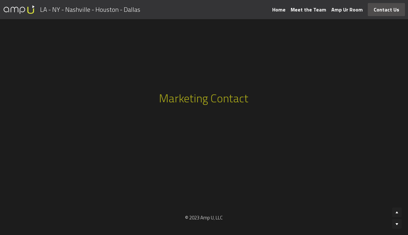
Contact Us (386, 9)
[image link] (19, 9)
